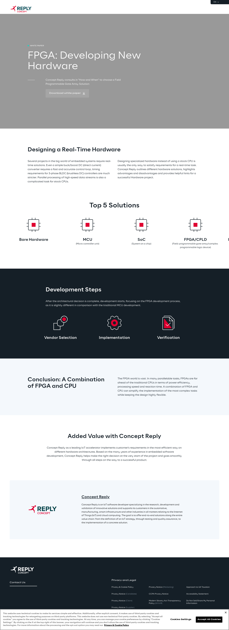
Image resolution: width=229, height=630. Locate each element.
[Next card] (211, 233)
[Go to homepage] (24, 9)
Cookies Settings (180, 619)
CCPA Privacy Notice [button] (158, 594)
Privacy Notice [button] (124, 594)
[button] (67, 93)
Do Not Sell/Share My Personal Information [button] (200, 602)
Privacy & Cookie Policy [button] (122, 587)
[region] (114, 619)
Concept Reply (96, 497)
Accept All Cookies (209, 619)
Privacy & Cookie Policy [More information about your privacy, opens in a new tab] (116, 625)
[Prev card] (18, 233)
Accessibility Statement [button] (197, 594)
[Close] (225, 612)
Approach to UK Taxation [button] (198, 587)
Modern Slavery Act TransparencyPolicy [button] (165, 602)
